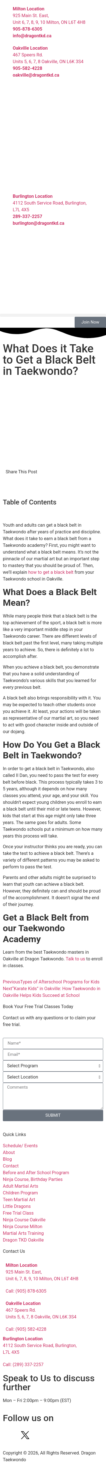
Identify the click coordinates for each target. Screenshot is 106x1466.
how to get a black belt (50, 572)
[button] (53, 315)
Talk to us (75, 959)
